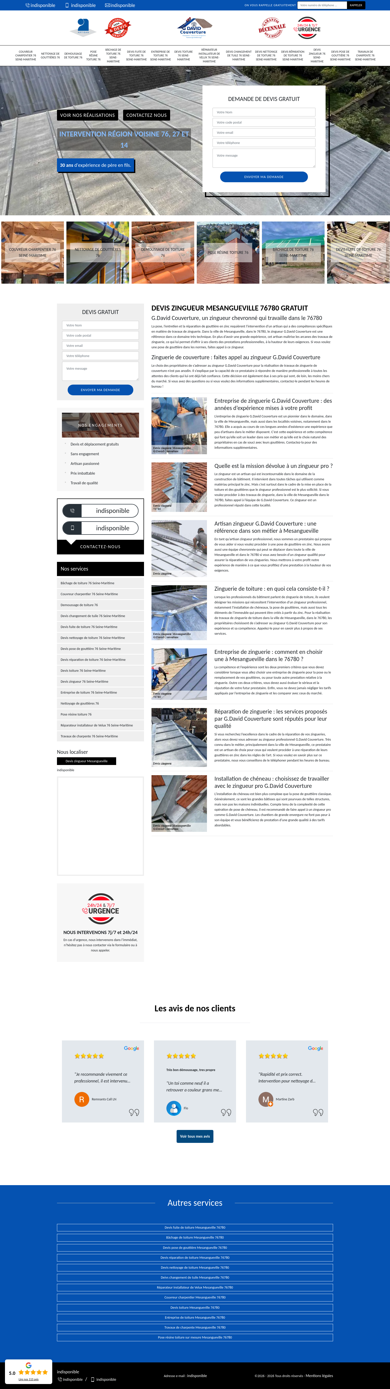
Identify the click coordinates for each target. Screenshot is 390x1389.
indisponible (40, 5)
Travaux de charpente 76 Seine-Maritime (365, 55)
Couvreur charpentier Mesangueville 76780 (195, 1297)
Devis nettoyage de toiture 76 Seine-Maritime (266, 55)
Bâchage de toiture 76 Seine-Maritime (113, 55)
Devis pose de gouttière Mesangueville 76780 (195, 1248)
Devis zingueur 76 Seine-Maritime (317, 55)
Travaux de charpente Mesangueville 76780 (195, 1327)
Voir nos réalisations (87, 115)
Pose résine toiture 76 (93, 55)
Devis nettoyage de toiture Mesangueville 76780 (195, 1267)
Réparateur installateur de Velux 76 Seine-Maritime (209, 55)
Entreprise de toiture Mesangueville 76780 (195, 1317)
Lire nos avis (29, 1379)
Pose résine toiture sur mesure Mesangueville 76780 (195, 1337)
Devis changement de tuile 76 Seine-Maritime (239, 55)
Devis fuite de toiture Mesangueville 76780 (195, 1227)
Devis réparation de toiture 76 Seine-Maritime (292, 55)
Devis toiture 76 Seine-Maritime (183, 55)
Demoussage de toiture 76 (73, 55)
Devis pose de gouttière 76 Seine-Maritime (340, 55)
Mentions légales (319, 1375)
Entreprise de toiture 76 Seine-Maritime (160, 55)
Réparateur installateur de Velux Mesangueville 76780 (195, 1287)
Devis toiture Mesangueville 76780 (195, 1307)
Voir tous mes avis (195, 1136)
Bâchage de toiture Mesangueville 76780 (195, 1237)
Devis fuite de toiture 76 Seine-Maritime (136, 55)
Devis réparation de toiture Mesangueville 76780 (195, 1257)
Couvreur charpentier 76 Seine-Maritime (25, 55)
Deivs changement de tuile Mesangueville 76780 (195, 1277)
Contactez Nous (146, 115)
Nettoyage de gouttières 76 (50, 55)
